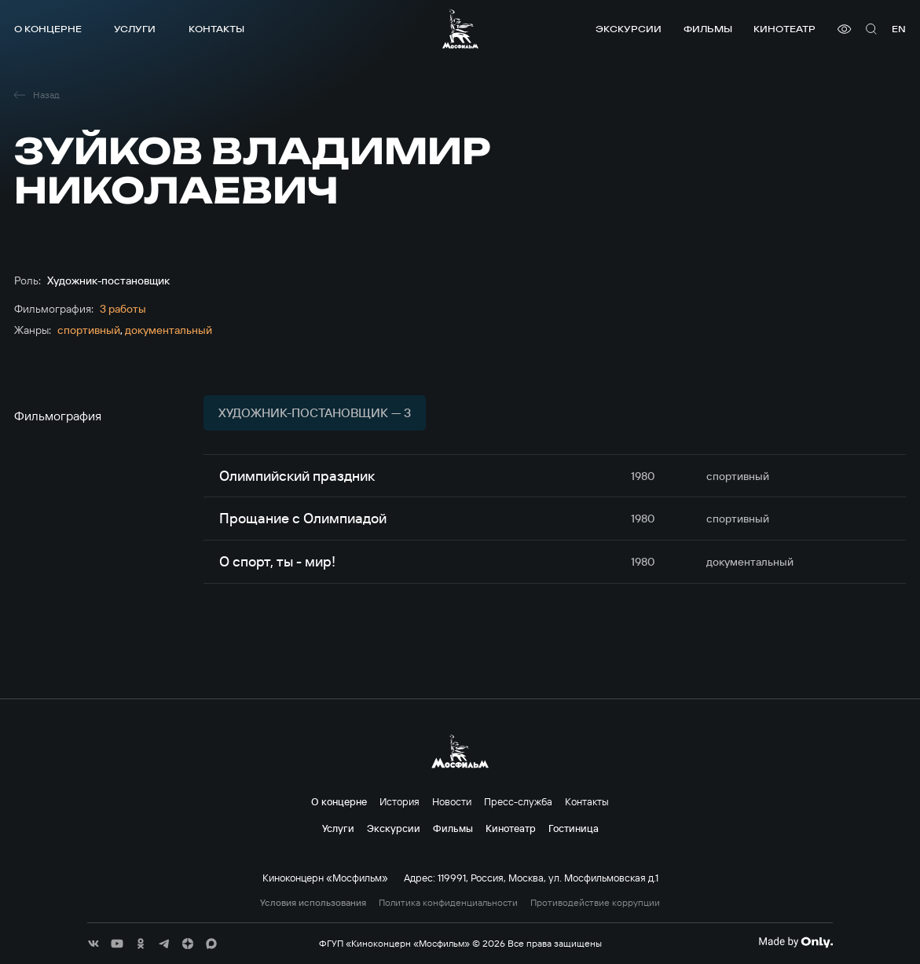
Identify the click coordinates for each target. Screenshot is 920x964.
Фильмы (708, 29)
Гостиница (573, 828)
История (399, 801)
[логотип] (460, 29)
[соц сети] (93, 943)
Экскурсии (629, 29)
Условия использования (313, 902)
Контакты (216, 29)
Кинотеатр (784, 29)
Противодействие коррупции (595, 902)
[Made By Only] (795, 942)
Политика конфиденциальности (448, 902)
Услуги (135, 29)
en (899, 29)
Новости (451, 801)
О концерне (48, 29)
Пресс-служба (518, 801)
